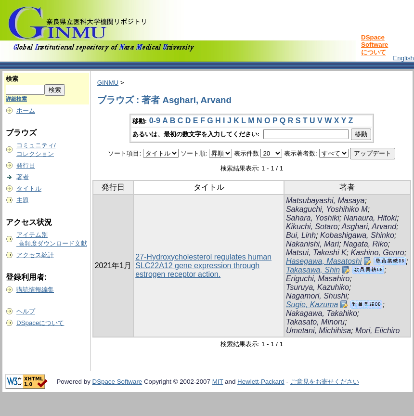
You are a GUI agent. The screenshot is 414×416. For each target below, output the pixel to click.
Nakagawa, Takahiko (321, 313)
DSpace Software (117, 381)
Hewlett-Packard (261, 381)
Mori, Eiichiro (377, 330)
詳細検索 (16, 99)
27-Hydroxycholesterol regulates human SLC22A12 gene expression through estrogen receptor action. (203, 265)
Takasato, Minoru (315, 322)
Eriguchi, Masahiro (318, 278)
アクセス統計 (35, 255)
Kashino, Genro (377, 252)
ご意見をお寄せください (324, 381)
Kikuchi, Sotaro (312, 226)
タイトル (28, 188)
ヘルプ (25, 311)
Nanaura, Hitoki (370, 218)
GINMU (107, 82)
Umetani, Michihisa (318, 330)
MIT (217, 381)
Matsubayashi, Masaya (325, 200)
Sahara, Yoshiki (312, 218)
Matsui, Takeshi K (316, 252)
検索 (12, 78)
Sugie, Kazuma (312, 304)
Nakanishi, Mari (312, 244)
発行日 (25, 165)
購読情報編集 (35, 289)
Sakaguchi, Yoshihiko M (327, 209)
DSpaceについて (40, 322)
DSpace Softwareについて (374, 45)
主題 (22, 200)
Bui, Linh (301, 235)
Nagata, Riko (365, 244)
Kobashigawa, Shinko (357, 235)
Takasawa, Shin (313, 270)
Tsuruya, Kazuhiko (317, 287)
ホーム (25, 110)
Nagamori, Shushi (316, 296)
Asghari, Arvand (369, 226)
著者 (22, 177)
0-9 (154, 121)
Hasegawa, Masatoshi (324, 261)
